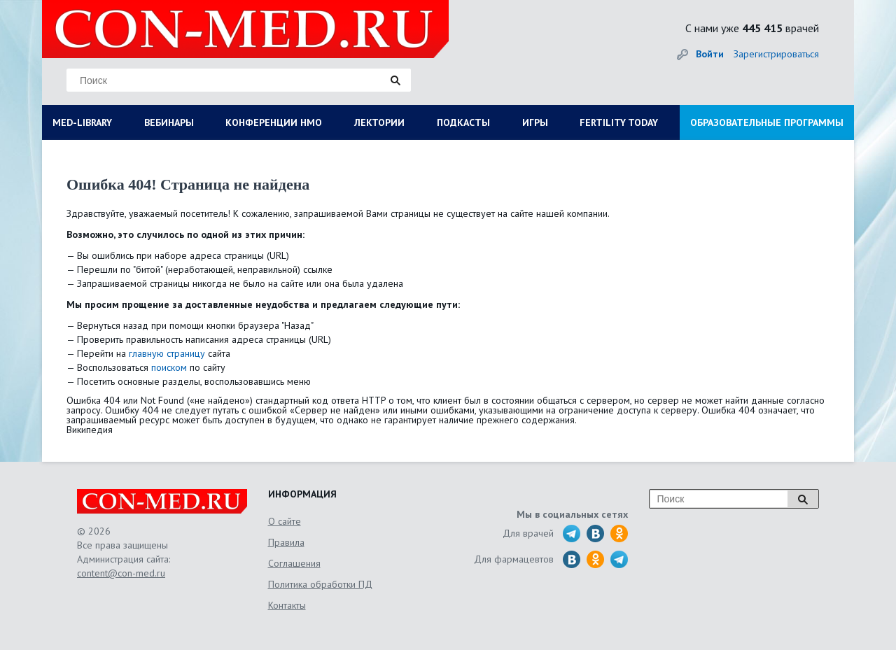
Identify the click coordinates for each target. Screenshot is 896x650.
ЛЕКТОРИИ (379, 122)
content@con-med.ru (121, 573)
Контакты (287, 605)
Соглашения (294, 563)
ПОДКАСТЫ (463, 122)
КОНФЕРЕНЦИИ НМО (273, 122)
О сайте (284, 521)
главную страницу (167, 353)
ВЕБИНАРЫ (169, 122)
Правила (286, 542)
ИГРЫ (535, 122)
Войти (710, 54)
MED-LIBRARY (82, 122)
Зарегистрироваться (776, 54)
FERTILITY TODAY (619, 122)
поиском (169, 367)
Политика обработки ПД (320, 584)
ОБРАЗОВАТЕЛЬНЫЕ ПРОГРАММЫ (767, 122)
